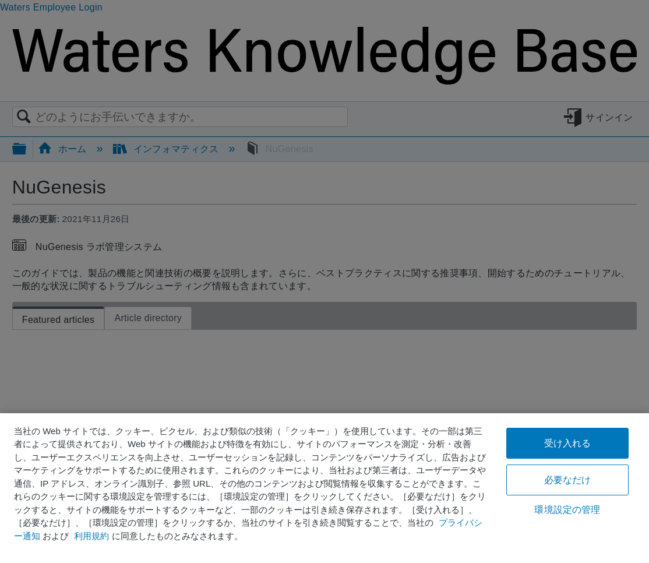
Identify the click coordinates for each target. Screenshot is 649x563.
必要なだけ (567, 480)
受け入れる (567, 443)
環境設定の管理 (567, 510)
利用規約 (91, 536)
